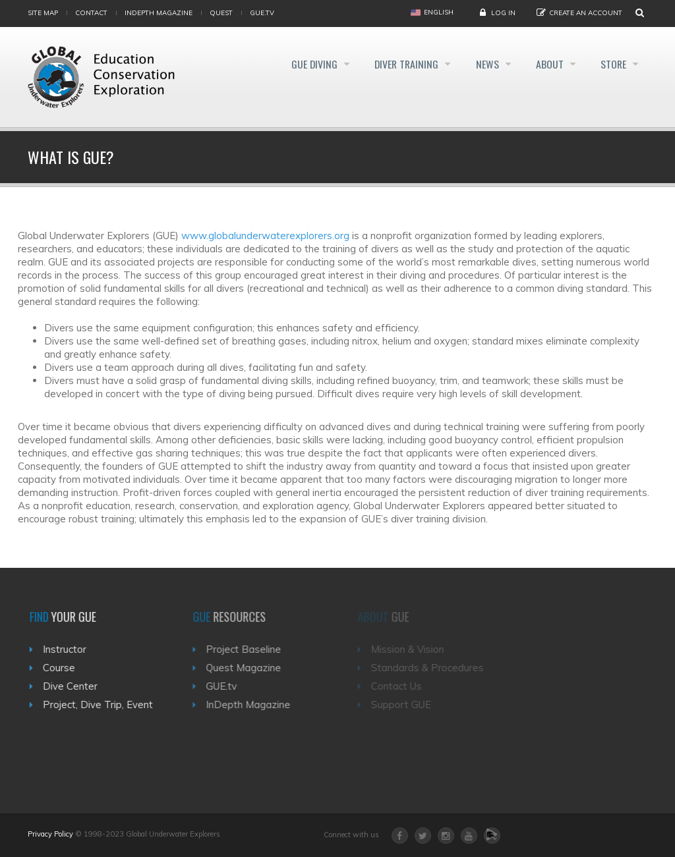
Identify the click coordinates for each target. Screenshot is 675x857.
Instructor (69, 649)
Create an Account (585, 13)
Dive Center (74, 686)
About (546, 64)
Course (63, 667)
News (481, 64)
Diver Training (396, 64)
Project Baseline (250, 649)
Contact (91, 13)
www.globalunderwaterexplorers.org (265, 235)
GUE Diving (299, 64)
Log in (503, 13)
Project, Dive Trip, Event (102, 704)
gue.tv (262, 13)
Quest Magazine (250, 667)
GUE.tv (228, 686)
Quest (221, 13)
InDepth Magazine (158, 13)
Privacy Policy (50, 834)
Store (613, 64)
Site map (43, 13)
